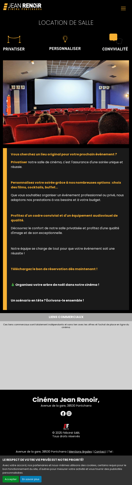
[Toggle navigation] (123, 8)
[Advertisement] (66, 358)
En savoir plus (30, 479)
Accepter (11, 479)
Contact (100, 452)
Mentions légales (80, 452)
